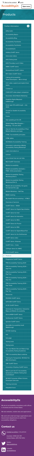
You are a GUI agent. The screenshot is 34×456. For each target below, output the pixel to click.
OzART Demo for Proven (13, 224)
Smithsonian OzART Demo (14, 318)
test (7, 334)
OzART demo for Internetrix (14, 216)
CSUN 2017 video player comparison (17, 92)
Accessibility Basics (12, 34)
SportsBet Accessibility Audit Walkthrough (15, 326)
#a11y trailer (9, 31)
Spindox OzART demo (13, 322)
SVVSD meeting (11, 331)
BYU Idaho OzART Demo (13, 74)
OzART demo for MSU (13, 220)
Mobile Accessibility (12, 165)
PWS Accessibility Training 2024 (16, 263)
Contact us (9, 89)
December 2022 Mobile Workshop (16, 96)
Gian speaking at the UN (13, 120)
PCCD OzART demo (12, 252)
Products (8, 256)
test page (9, 338)
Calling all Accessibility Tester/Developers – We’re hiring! (16, 78)
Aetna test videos (11, 56)
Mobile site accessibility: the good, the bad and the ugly (17, 187)
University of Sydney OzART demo (17, 367)
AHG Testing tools (11, 59)
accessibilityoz (11, 451)
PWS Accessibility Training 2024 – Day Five (16, 267)
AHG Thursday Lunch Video (14, 63)
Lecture (8, 154)
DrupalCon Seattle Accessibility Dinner (16, 112)
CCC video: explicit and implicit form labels (17, 84)
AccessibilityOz (10, 6)
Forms (8, 116)
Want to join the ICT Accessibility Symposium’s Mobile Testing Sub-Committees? (16, 373)
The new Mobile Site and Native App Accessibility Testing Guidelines (17, 350)
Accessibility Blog (11, 38)
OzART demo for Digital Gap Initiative (17, 209)
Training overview (11, 384)
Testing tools (10, 341)
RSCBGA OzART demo (13, 298)
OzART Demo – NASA (13, 206)
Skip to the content (10, 2)
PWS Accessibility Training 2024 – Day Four (16, 273)
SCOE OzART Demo (12, 305)
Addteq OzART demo (12, 52)
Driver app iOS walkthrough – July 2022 (16, 106)
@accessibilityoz (12, 444)
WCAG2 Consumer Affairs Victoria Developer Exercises (16, 379)
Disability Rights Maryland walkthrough (14, 100)
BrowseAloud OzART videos (15, 70)
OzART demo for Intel (12, 213)
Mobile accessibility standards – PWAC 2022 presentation (16, 170)
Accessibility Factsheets (13, 42)
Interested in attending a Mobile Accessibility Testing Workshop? (16, 146)
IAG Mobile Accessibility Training (16, 142)
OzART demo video (12, 238)
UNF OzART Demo (12, 363)
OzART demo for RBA (12, 227)
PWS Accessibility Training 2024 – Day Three (16, 284)
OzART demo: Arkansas (13, 241)
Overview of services (12, 202)
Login (20, 2)
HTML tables (10, 138)
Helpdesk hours (11, 388)
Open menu (26, 6)
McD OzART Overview (13, 162)
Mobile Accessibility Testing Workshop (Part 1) (14, 175)
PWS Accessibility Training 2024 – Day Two (16, 290)
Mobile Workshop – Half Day (15, 191)
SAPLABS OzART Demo (13, 302)
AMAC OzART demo (12, 67)
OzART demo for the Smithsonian (16, 234)
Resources (9, 294)
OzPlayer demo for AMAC (14, 249)
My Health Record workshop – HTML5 (18, 198)
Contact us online (12, 432)
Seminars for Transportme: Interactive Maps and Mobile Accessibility (17, 310)
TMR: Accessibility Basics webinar (16, 354)
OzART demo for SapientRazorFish (17, 231)
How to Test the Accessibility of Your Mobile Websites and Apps (17, 130)
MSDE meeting (10, 195)
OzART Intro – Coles (12, 245)
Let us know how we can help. (15, 158)
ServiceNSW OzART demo (14, 314)
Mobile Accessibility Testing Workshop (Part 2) (14, 181)
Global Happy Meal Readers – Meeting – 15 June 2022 (15, 124)
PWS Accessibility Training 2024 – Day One (16, 279)
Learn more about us (12, 151)
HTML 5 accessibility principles (15, 135)
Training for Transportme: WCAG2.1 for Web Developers (18, 359)
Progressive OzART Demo (14, 259)
